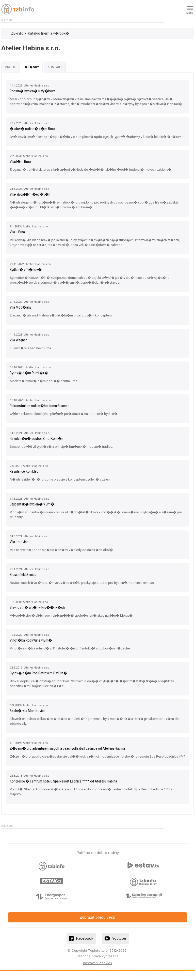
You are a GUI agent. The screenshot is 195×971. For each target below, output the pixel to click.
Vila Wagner (18, 340)
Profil (10, 67)
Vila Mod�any (20, 307)
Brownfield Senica (23, 574)
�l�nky (31, 67)
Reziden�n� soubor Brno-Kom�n (36, 438)
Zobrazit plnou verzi (97, 917)
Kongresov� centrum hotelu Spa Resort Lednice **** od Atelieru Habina (63, 781)
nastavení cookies (97, 963)
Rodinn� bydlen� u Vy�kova (32, 91)
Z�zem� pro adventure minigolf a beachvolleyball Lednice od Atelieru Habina (67, 748)
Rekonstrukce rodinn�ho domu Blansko (40, 405)
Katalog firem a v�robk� (48, 33)
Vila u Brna (17, 232)
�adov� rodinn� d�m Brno (32, 128)
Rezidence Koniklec (24, 471)
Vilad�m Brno (20, 161)
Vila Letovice (19, 542)
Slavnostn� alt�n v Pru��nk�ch (37, 607)
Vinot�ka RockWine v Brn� (31, 640)
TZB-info (16, 33)
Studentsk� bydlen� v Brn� (32, 504)
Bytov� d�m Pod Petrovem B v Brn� (38, 673)
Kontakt (54, 67)
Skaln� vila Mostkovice (27, 710)
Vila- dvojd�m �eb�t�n (30, 194)
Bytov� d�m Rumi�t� (29, 373)
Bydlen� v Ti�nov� (26, 269)
